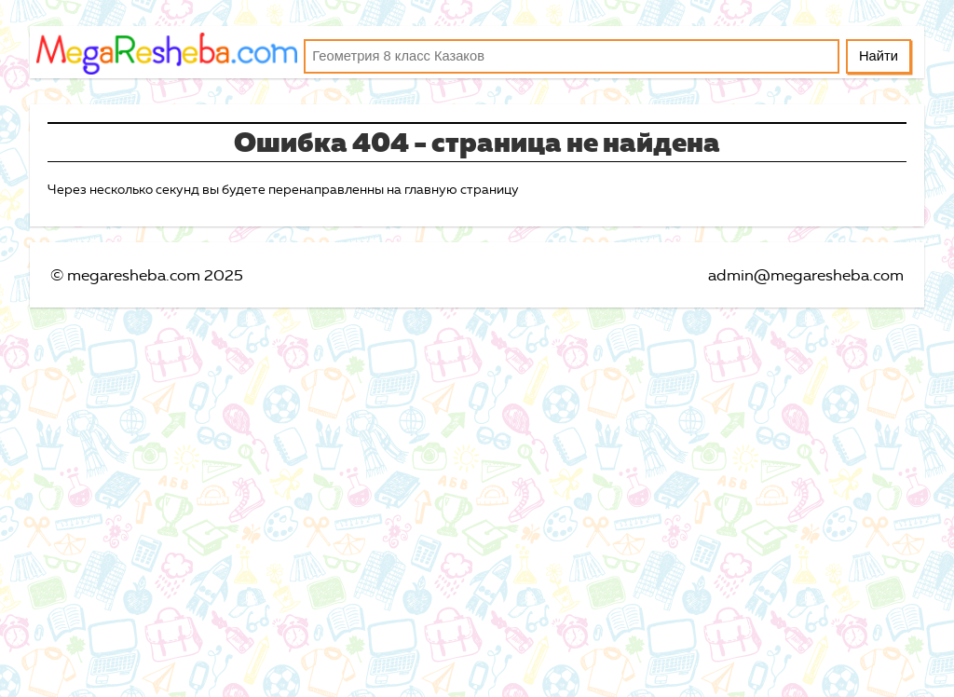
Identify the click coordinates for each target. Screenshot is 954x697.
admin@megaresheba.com (806, 275)
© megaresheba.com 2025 (146, 275)
